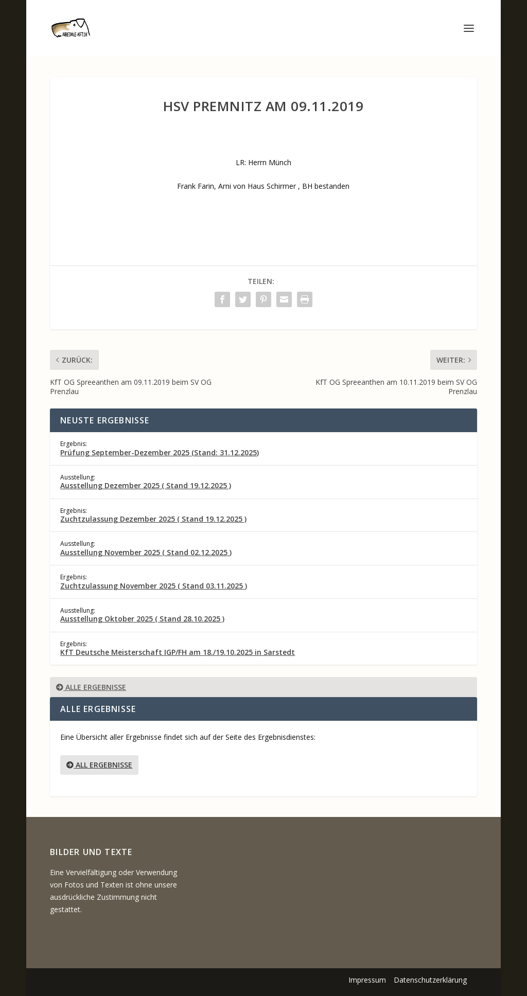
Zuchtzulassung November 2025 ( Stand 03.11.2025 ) (153, 586)
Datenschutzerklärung (430, 980)
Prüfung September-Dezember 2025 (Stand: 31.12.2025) (159, 452)
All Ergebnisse (99, 765)
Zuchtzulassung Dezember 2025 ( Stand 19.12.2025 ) (153, 519)
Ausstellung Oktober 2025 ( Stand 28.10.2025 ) (142, 619)
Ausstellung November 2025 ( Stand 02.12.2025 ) (146, 552)
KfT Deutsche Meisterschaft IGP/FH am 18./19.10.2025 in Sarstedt (177, 652)
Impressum (367, 980)
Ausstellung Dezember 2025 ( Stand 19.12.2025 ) (145, 485)
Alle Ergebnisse (91, 687)
